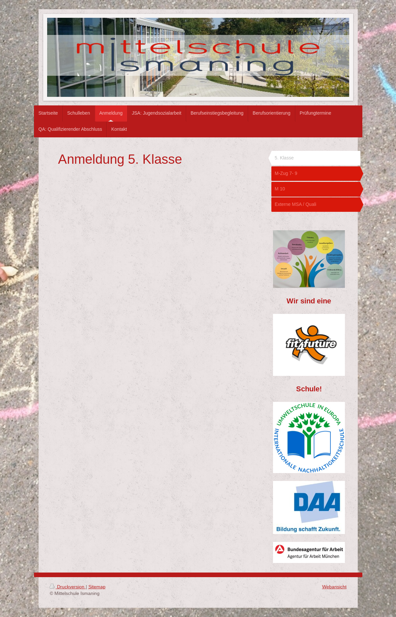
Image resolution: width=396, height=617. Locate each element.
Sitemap (97, 586)
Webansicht (334, 586)
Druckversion (68, 586)
